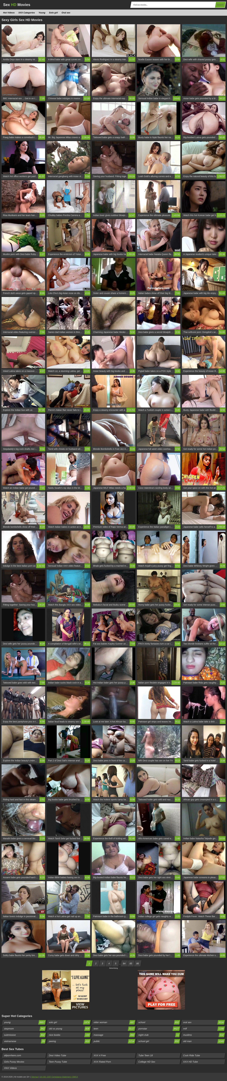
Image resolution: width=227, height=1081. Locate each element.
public (114, 1041)
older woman (114, 1022)
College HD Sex (147, 1061)
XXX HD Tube (190, 1061)
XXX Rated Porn (102, 1061)
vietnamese (25, 1041)
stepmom (25, 1028)
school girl (159, 1041)
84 (124, 963)
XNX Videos (10, 1068)
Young (42, 12)
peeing (70, 1041)
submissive (25, 1035)
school (159, 1022)
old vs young (70, 1028)
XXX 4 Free (99, 1055)
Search (220, 5)
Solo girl (53, 12)
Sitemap (34, 1077)
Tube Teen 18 (145, 1055)
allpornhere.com (12, 1055)
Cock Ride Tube (191, 1055)
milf (204, 1028)
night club (159, 1035)
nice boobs (70, 1035)
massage (114, 1035)
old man (204, 1041)
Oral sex (66, 12)
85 (131, 963)
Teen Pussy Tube (58, 1061)
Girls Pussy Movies (14, 1061)
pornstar (159, 1028)
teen (114, 1028)
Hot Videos (9, 12)
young (25, 1022)
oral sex (204, 1022)
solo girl (70, 1022)
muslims (204, 1035)
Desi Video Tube (58, 1055)
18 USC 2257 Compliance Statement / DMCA (59, 1077)
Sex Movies (16, 5)
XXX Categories (26, 12)
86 (137, 963)
